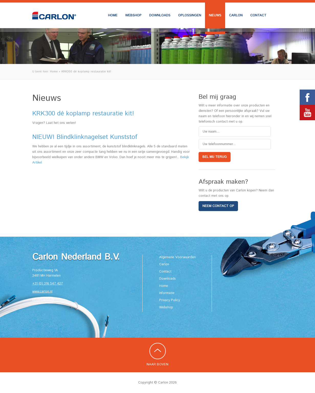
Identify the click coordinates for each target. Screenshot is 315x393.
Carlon (236, 15)
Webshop (133, 15)
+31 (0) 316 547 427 (47, 283)
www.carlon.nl (42, 291)
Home (112, 15)
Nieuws (215, 15)
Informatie (167, 293)
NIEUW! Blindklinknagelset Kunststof (84, 137)
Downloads (159, 15)
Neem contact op (218, 206)
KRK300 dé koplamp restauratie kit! (83, 113)
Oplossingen (189, 15)
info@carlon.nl (43, 299)
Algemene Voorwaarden (177, 257)
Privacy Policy (169, 300)
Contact (258, 15)
